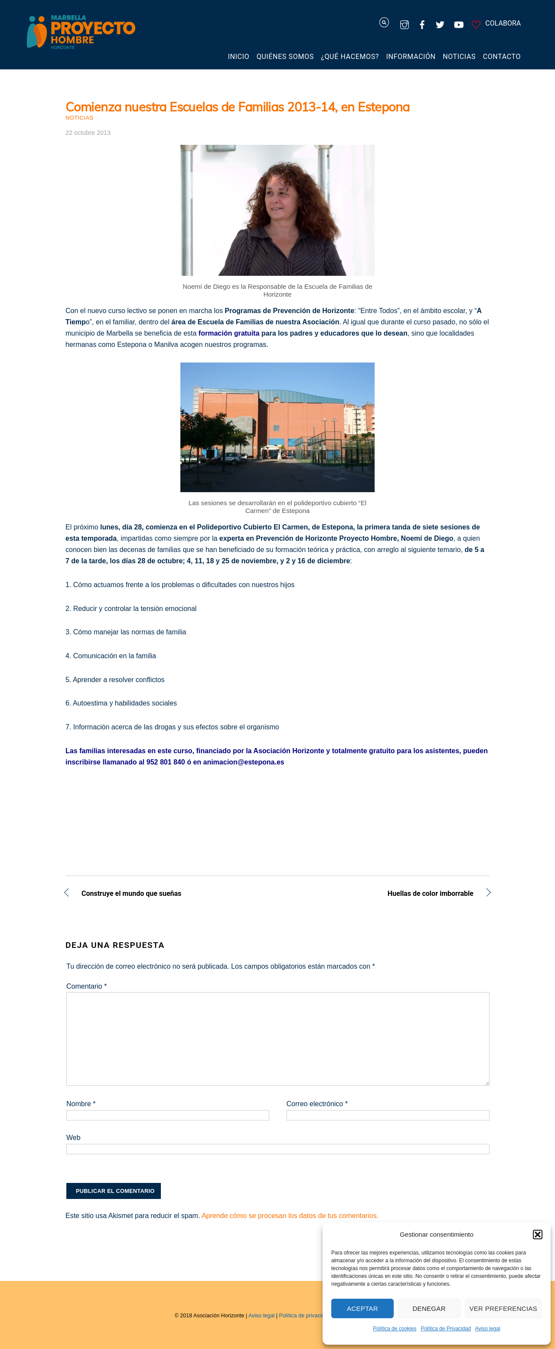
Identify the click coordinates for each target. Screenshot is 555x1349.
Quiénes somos (285, 56)
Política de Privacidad (445, 1329)
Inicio (239, 56)
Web (73, 1137)
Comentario (86, 986)
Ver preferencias (504, 1308)
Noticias (459, 56)
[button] (537, 1234)
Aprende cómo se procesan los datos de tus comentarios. (290, 1215)
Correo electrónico (317, 1103)
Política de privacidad (305, 1316)
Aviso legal (487, 1329)
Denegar (428, 1308)
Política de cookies (394, 1329)
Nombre (81, 1103)
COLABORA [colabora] (495, 23)
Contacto (502, 56)
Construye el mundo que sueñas (131, 894)
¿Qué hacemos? (350, 56)
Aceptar (362, 1308)
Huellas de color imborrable (381, 894)
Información (411, 56)
